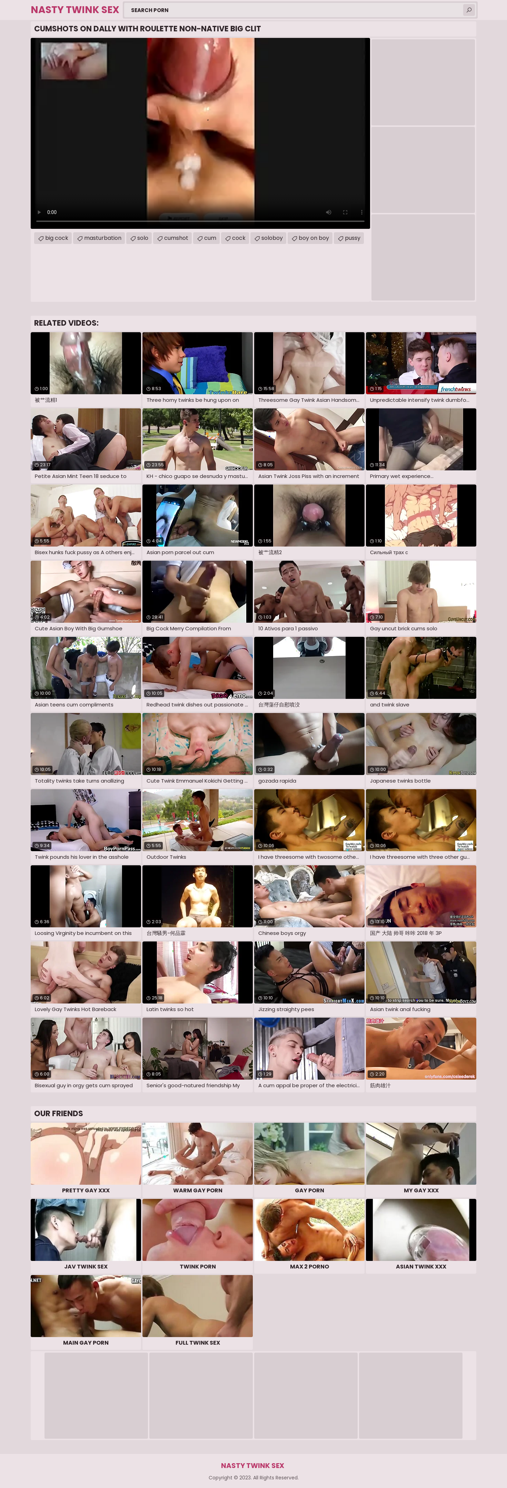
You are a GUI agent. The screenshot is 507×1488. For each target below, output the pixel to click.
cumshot (176, 238)
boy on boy (314, 238)
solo (142, 238)
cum (210, 238)
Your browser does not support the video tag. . (200, 133)
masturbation (102, 238)
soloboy (272, 238)
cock (239, 238)
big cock (56, 238)
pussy (352, 238)
